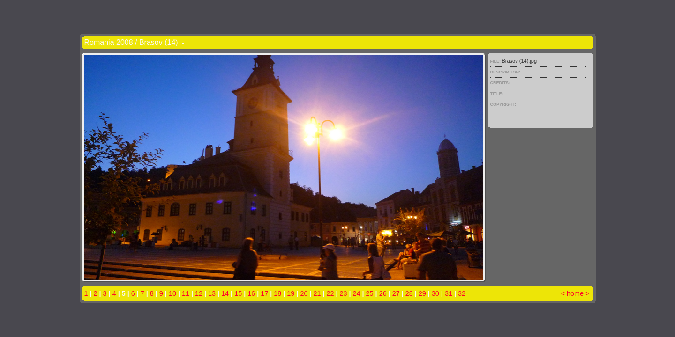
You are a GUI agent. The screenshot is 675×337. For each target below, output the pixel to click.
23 (343, 293)
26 (383, 293)
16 (251, 293)
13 (212, 293)
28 (409, 293)
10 (172, 293)
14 (225, 293)
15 (238, 293)
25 (370, 293)
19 (290, 293)
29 (422, 293)
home (575, 293)
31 (448, 293)
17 (264, 293)
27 (396, 293)
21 (317, 293)
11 (185, 293)
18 (277, 293)
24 (356, 293)
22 (330, 293)
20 (304, 293)
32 (461, 293)
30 (435, 293)
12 (198, 293)
